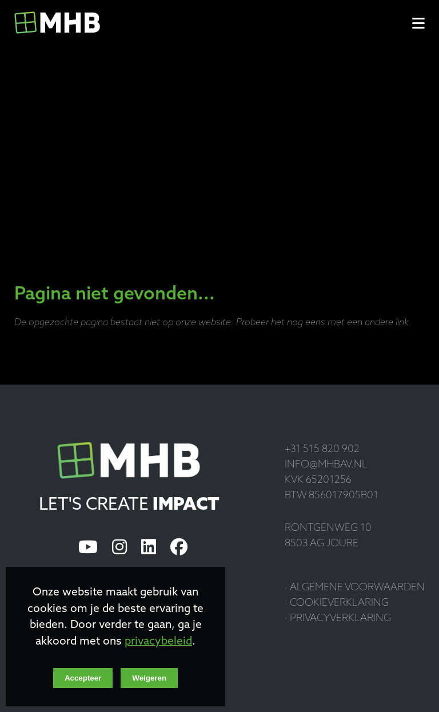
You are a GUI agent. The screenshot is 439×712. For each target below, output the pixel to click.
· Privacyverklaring (338, 618)
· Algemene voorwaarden (355, 587)
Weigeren (149, 678)
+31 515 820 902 (322, 449)
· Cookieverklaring (337, 603)
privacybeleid (158, 642)
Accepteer (83, 678)
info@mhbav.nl (326, 464)
